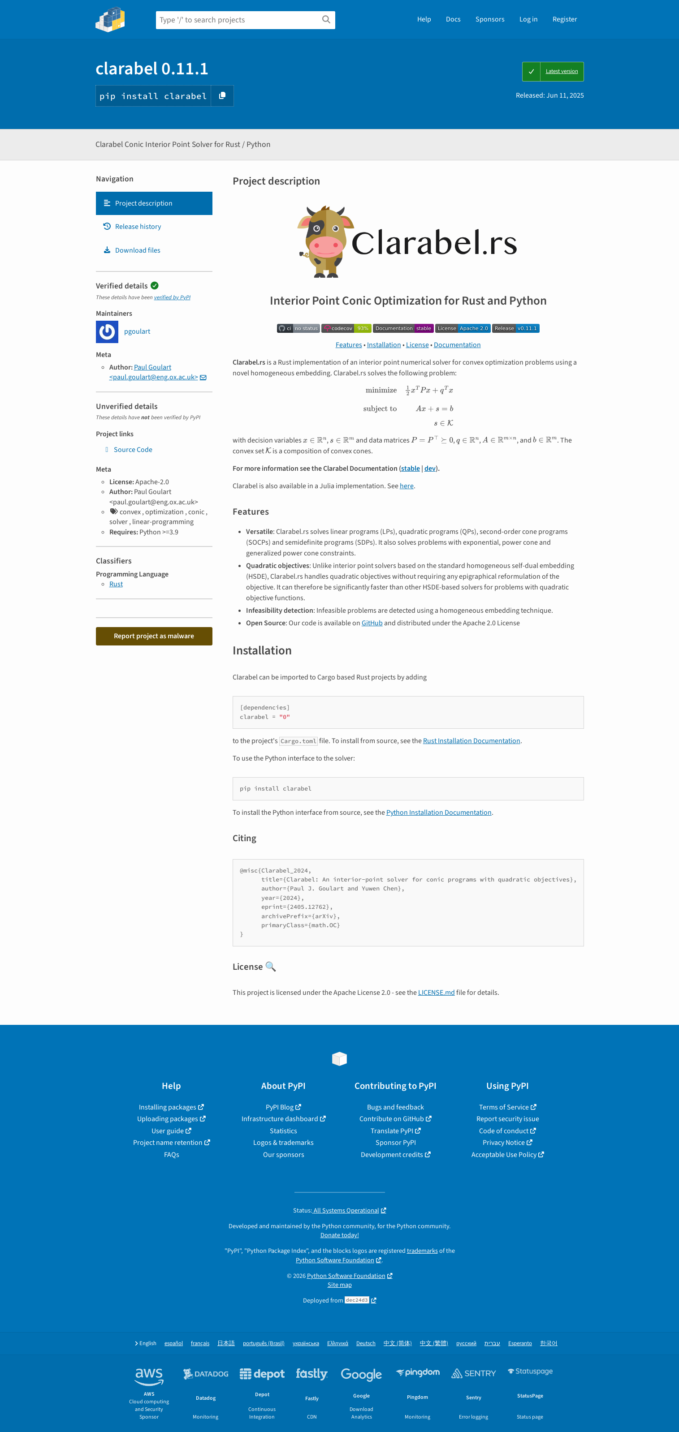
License (417, 345)
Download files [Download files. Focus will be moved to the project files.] (131, 250)
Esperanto (520, 1343)
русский (466, 1343)
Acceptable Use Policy (503, 1155)
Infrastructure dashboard (280, 1119)
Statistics (283, 1131)
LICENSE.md (436, 993)
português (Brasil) (264, 1343)
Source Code (127, 450)
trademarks (422, 1251)
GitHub (372, 623)
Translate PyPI (392, 1131)
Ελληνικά (337, 1343)
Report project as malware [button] (154, 636)
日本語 (226, 1343)
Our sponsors (283, 1155)
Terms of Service (504, 1107)
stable (410, 468)
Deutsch (366, 1343)
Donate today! (339, 1235)
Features (349, 345)
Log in (528, 19)
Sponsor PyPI (396, 1143)
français (200, 1343)
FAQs (171, 1155)
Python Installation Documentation (439, 812)
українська (306, 1343)
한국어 (549, 1343)
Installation (384, 345)
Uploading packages (167, 1119)
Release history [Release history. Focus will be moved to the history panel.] (132, 227)
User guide (167, 1131)
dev (430, 468)
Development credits (392, 1155)
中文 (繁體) (434, 1343)
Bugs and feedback (395, 1107)
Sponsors (490, 19)
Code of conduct (503, 1131)
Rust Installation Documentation (471, 741)
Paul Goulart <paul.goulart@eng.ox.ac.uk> (153, 372)
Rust (116, 584)
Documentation (457, 345)
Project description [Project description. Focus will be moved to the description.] (138, 203)
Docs (453, 19)
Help (424, 19)
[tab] (154, 203)
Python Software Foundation (335, 1260)
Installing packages (167, 1107)
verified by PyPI (172, 297)
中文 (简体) (398, 1343)
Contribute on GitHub (391, 1119)
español (173, 1343)
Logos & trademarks (283, 1143)
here (407, 486)
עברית (492, 1343)
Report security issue (507, 1119)
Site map (340, 1285)
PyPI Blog (280, 1107)
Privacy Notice (504, 1143)
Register (565, 19)
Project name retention (168, 1143)
